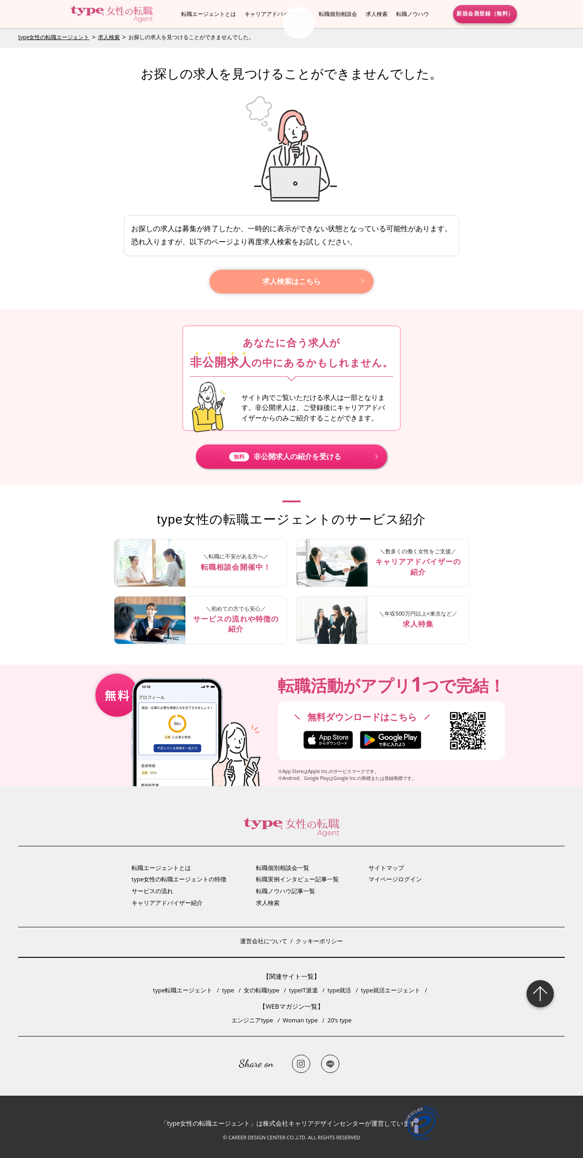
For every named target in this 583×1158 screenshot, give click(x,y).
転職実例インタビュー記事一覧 (297, 879)
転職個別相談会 (338, 14)
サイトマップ (386, 868)
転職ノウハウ (412, 14)
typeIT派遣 (303, 990)
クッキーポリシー (319, 941)
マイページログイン (395, 879)
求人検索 (377, 14)
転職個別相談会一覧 (282, 868)
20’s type (339, 1020)
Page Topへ (540, 993)
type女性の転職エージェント (53, 37)
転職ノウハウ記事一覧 (285, 891)
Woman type (300, 1020)
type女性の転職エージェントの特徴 (179, 879)
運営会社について (263, 941)
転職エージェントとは (208, 14)
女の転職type (261, 990)
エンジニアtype (252, 1020)
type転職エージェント (182, 990)
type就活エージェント (390, 990)
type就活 (339, 990)
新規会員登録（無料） (485, 13)
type (228, 990)
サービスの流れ (152, 891)
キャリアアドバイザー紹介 (277, 14)
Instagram (301, 1064)
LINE (330, 1064)
